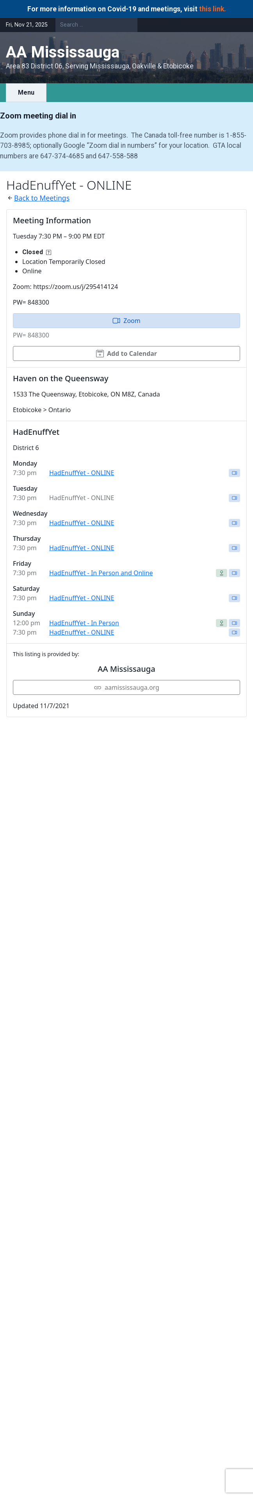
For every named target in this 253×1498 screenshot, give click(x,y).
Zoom (126, 320)
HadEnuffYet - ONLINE (81, 472)
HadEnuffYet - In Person (84, 623)
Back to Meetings (41, 198)
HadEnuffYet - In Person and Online (101, 573)
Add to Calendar (126, 353)
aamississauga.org (126, 687)
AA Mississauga (62, 52)
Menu (26, 92)
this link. (212, 9)
